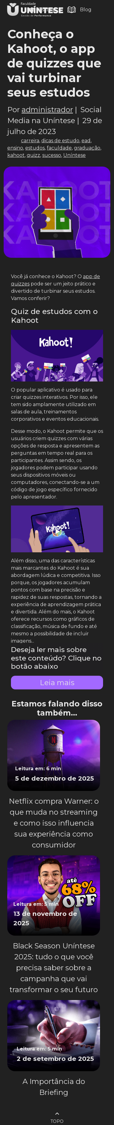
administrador (47, 109)
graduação (87, 148)
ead (86, 140)
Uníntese (74, 155)
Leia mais (57, 682)
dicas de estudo (60, 140)
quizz (33, 155)
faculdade (59, 148)
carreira (30, 140)
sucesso (51, 155)
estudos (35, 148)
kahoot (16, 155)
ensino (15, 148)
